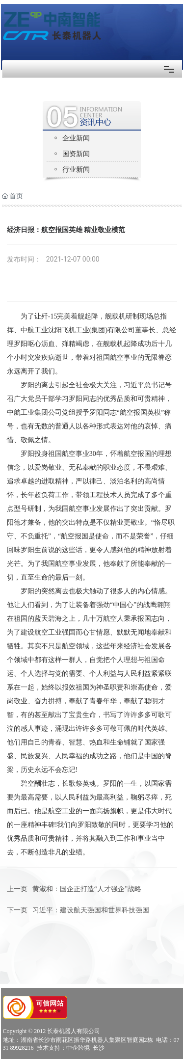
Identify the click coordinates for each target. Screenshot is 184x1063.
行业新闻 (76, 169)
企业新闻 (76, 138)
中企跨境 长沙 (85, 1047)
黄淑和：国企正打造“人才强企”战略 (86, 889)
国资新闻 (76, 154)
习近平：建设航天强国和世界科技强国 (90, 910)
